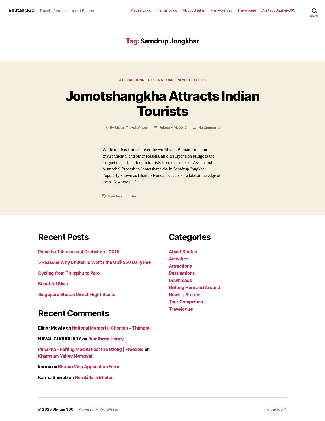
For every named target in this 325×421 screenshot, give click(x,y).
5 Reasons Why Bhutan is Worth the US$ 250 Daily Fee (94, 262)
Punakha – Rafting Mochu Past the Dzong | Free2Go (90, 349)
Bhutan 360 (21, 10)
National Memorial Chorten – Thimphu (111, 328)
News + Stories (192, 80)
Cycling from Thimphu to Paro (69, 273)
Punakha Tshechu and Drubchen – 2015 (78, 251)
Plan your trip (221, 10)
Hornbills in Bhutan (94, 377)
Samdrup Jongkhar (122, 196)
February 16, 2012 (173, 128)
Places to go (141, 10)
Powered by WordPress (98, 409)
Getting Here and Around (194, 287)
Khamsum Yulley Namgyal (65, 356)
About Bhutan (194, 10)
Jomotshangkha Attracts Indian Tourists (162, 103)
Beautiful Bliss (53, 283)
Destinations (160, 80)
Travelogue (246, 10)
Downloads (180, 280)
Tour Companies (186, 301)
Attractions (131, 80)
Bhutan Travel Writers (131, 128)
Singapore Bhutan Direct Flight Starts (76, 294)
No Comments (209, 128)
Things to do (166, 10)
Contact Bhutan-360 (278, 10)
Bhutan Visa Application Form (88, 366)
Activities (178, 258)
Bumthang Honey (106, 338)
